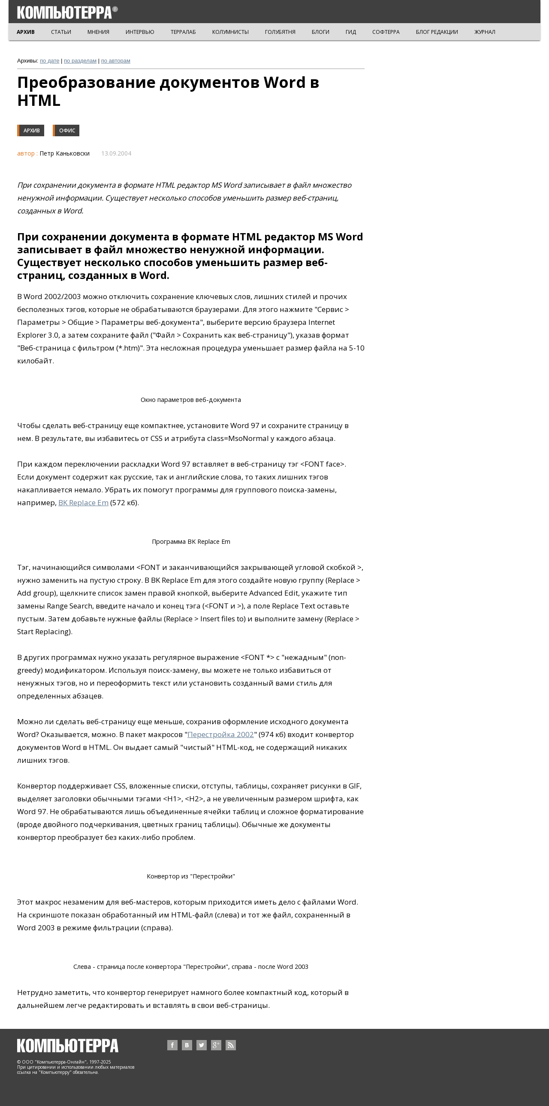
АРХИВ (26, 32)
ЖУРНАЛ (484, 32)
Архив (32, 130)
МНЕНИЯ (98, 32)
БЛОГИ (320, 32)
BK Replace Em (83, 502)
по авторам (115, 60)
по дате (49, 60)
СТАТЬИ (61, 32)
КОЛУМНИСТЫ (230, 32)
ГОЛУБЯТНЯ (280, 32)
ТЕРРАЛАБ (183, 32)
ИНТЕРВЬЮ (140, 32)
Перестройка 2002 (220, 734)
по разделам (80, 60)
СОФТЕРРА (386, 32)
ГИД (351, 32)
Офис (67, 130)
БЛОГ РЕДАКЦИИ (437, 32)
